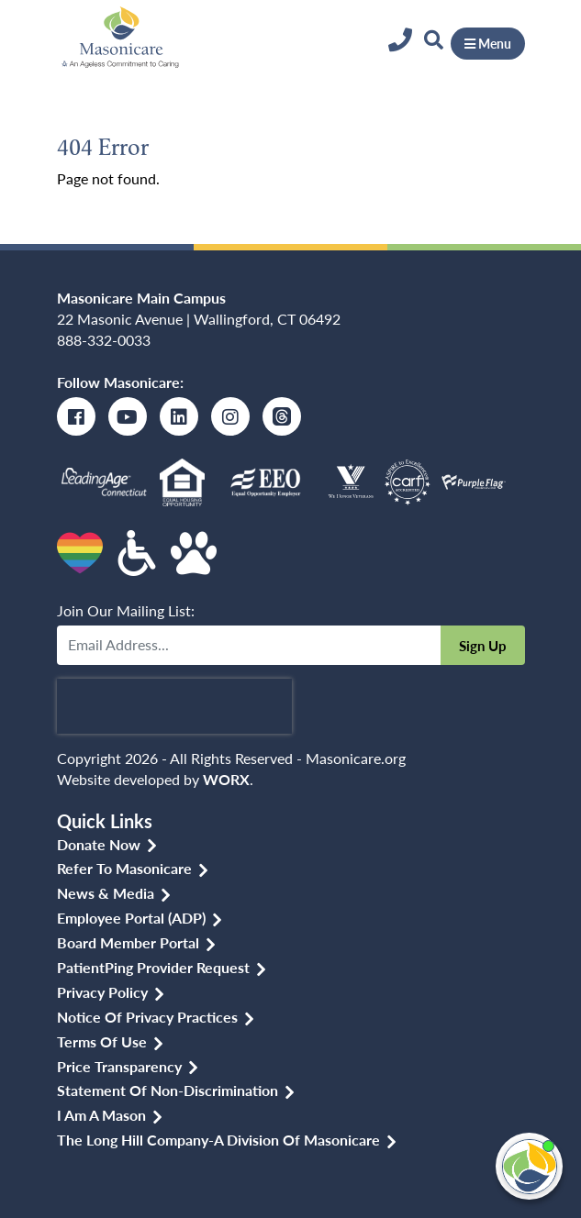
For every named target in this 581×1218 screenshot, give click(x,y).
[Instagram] (230, 416)
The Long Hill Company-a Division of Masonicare (218, 1139)
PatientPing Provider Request (153, 967)
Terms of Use (102, 1041)
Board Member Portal (128, 942)
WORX (226, 779)
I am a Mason (101, 1114)
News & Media (105, 892)
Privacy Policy (102, 991)
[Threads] (282, 416)
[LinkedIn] (179, 416)
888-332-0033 (104, 339)
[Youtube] (127, 416)
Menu (487, 43)
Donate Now (98, 844)
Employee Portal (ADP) (131, 917)
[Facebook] (76, 416)
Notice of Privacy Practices (147, 1016)
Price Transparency (119, 1066)
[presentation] (174, 706)
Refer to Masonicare (124, 868)
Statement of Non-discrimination (167, 1090)
